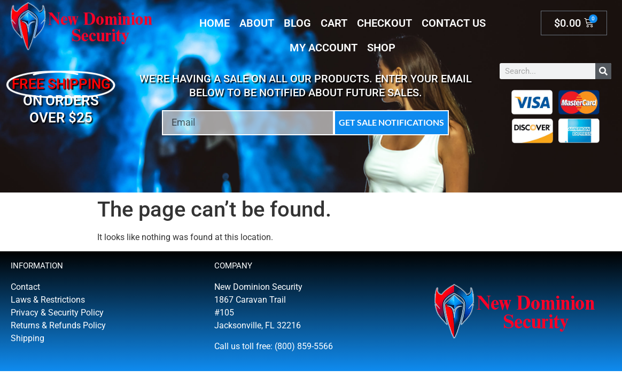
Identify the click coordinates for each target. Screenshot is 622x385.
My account (323, 47)
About (256, 23)
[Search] (603, 71)
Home (214, 23)
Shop (381, 47)
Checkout (384, 23)
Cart (334, 23)
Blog (297, 23)
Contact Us (454, 23)
